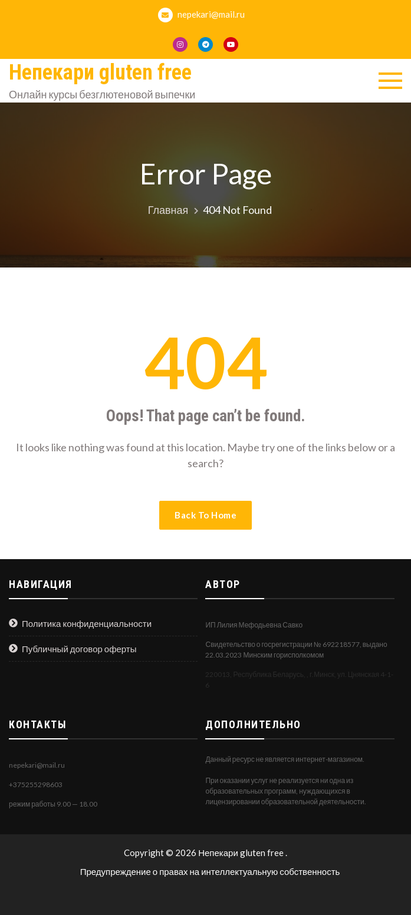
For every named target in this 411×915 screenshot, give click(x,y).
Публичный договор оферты (79, 648)
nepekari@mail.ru (201, 15)
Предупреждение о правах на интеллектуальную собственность (210, 871)
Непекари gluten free (100, 72)
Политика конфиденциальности (87, 623)
